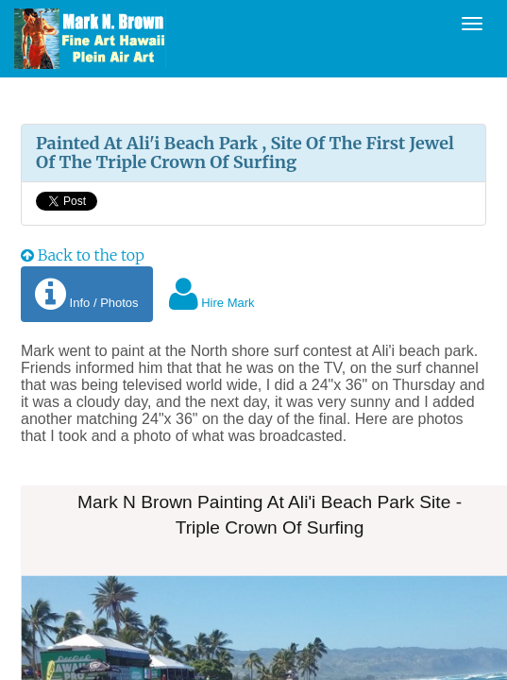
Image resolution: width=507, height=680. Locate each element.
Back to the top (82, 255)
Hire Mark (212, 294)
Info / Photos (87, 294)
